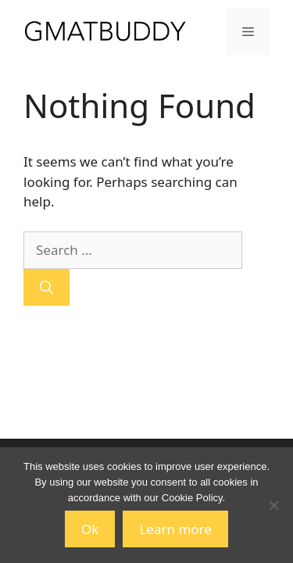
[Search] (46, 288)
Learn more (175, 529)
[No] (273, 505)
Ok (89, 529)
